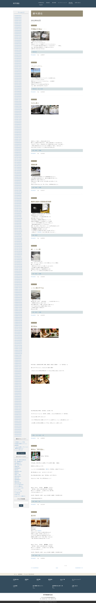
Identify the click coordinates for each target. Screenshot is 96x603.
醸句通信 (71, 2)
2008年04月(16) (18, 320)
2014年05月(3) (18, 200)
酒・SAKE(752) (18, 464)
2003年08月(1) (18, 412)
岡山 (34, 435)
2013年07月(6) (18, 216)
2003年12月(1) (18, 406)
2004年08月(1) (18, 393)
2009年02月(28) (18, 304)
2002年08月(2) (18, 422)
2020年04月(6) (18, 111)
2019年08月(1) (18, 124)
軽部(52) (17, 473)
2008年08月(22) (18, 314)
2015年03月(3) (18, 183)
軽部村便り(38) (18, 471)
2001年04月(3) (18, 431)
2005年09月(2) (18, 371)
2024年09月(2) (18, 40)
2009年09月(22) (18, 292)
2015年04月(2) (18, 182)
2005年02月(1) (18, 383)
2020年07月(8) (18, 106)
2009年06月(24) (18, 297)
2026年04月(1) (18, 15)
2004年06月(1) (18, 396)
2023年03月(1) (18, 61)
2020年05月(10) (18, 109)
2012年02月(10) (18, 244)
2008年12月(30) (18, 307)
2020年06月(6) (18, 107)
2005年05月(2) (18, 378)
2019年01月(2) (18, 135)
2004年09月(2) (18, 391)
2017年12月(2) (18, 157)
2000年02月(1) (18, 436)
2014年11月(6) (18, 190)
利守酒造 (16, 3)
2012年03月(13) (18, 243)
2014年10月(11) (18, 192)
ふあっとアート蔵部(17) (20, 496)
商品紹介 (48, 2)
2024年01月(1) (18, 48)
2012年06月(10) (18, 238)
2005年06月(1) (18, 376)
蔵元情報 (54, 2)
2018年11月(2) (18, 139)
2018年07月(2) (18, 145)
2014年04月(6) (18, 201)
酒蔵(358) (17, 466)
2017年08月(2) (18, 164)
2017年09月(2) (18, 162)
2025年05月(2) (18, 32)
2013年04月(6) (18, 221)
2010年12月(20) (18, 267)
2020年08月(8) (18, 104)
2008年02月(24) (18, 323)
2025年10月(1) (18, 23)
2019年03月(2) (18, 132)
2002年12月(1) (18, 421)
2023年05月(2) (18, 58)
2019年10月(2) (18, 121)
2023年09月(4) (18, 51)
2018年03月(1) (18, 152)
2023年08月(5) (18, 53)
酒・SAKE (40, 88)
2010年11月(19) (18, 269)
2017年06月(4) (18, 167)
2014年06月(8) (18, 198)
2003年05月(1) (18, 417)
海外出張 (35, 51)
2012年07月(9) (18, 236)
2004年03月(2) (18, 401)
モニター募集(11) (18, 486)
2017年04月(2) (18, 170)
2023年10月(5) (18, 50)
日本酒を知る (41, 2)
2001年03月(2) (18, 432)
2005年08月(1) (18, 373)
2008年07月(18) (18, 315)
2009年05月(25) (18, 299)
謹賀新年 (17, 445)
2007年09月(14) (18, 332)
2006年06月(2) (18, 356)
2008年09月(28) (18, 312)
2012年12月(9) (18, 228)
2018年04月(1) (18, 150)
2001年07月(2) (18, 426)
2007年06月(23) (18, 337)
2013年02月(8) (18, 225)
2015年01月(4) (18, 187)
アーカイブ (21, 12)
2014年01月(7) (18, 206)
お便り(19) (17, 494)
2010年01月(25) (18, 286)
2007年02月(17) (18, 343)
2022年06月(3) (18, 73)
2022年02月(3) (18, 78)
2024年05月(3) (18, 45)
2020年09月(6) (18, 103)
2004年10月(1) (18, 389)
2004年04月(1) (18, 399)
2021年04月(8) (18, 94)
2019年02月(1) (18, 134)
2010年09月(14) (18, 272)
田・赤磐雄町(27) (18, 461)
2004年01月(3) (18, 404)
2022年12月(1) (18, 66)
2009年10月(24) (18, 290)
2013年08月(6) (18, 215)
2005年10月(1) (18, 370)
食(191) (16, 469)
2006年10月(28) (18, 350)
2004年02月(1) (18, 403)
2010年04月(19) (18, 281)
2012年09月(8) (18, 233)
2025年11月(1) (18, 22)
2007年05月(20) (18, 338)
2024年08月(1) (18, 42)
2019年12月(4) (18, 117)
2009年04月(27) (18, 300)
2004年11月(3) (18, 388)
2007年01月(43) (18, 345)
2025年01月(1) (18, 35)
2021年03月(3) (18, 96)
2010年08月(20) (18, 274)
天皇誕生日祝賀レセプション (21, 443)
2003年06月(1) (18, 416)
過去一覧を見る (21, 453)
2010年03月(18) (18, 282)
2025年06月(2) (18, 30)
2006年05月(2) (18, 358)
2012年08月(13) (18, 234)
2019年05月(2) (18, 129)
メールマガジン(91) (19, 487)
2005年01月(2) (18, 384)
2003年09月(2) (18, 411)
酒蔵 (40, 150)
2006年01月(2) (18, 365)
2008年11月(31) (18, 309)
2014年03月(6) (18, 203)
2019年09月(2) (18, 122)
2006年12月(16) (18, 347)
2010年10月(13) (18, 271)
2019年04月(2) (18, 131)
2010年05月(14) (18, 279)
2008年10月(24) (18, 310)
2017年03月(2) (18, 172)
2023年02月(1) (18, 63)
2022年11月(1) (18, 68)
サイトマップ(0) (18, 491)
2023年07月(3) (18, 55)
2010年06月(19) (18, 277)
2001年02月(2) (18, 434)
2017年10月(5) (18, 160)
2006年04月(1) (18, 360)
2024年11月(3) (18, 37)
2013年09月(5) (18, 213)
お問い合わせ (78, 2)
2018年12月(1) (18, 137)
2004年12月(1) (18, 386)
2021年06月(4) (18, 91)
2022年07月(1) (18, 71)
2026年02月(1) (18, 17)
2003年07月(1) (18, 414)
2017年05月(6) (18, 168)
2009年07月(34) (18, 295)
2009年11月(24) (18, 289)
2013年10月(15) (18, 211)
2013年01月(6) (18, 226)
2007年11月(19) (18, 328)
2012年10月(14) (18, 231)
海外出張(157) (18, 476)
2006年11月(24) (18, 348)
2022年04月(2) (18, 76)
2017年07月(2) (18, 165)
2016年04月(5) (18, 175)
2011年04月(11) (18, 261)
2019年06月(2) (18, 127)
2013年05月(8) (18, 220)
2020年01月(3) (18, 116)
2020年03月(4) (18, 112)
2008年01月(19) (18, 325)
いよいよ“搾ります (19, 449)
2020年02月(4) (18, 114)
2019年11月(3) (18, 119)
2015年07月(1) (18, 177)
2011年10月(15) (18, 251)
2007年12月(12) (18, 327)
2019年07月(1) (18, 126)
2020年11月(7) (18, 99)
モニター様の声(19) (19, 484)
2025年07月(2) (18, 28)
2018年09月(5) (18, 142)
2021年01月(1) (18, 98)
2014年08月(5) (18, 195)
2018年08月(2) (18, 144)
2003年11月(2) (18, 408)
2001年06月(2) (18, 427)
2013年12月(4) (18, 208)
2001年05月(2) (18, 429)
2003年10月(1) (18, 409)
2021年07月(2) (18, 89)
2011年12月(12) (18, 248)
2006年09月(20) (18, 351)
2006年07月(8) (18, 355)
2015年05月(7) (18, 180)
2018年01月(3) (18, 155)
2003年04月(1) (18, 419)
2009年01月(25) (18, 305)
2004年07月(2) (18, 394)
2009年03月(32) (18, 302)
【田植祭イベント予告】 (20, 442)
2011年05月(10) (18, 259)
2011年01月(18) (18, 266)
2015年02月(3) (18, 185)
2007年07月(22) (18, 335)
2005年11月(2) (18, 368)
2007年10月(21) (18, 330)
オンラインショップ (62, 2)
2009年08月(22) (18, 294)
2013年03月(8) (18, 223)
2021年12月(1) (18, 81)
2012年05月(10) (18, 239)
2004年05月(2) (18, 398)
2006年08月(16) (18, 353)
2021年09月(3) (18, 86)
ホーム (15, 574)
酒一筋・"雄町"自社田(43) (20, 459)
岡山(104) (17, 481)
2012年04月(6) (18, 241)
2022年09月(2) (18, 70)
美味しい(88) (18, 474)
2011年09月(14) (18, 253)
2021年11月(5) (18, 83)
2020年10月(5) (18, 101)
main (57, 567)
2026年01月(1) (18, 18)
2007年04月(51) (18, 340)
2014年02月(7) (18, 205)
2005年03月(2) (18, 381)
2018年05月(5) (18, 149)
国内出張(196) (18, 482)
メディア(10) (18, 489)
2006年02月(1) (18, 363)
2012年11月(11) (18, 229)
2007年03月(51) (18, 342)
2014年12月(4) (18, 188)
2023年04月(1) (18, 60)
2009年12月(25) (18, 287)
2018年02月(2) (18, 154)
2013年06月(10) (18, 218)
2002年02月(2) (18, 424)
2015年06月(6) (18, 178)
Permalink (33, 54)
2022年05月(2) (18, 74)
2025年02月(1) (18, 33)
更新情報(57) (18, 479)
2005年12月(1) (18, 366)
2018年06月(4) (18, 147)
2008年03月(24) (18, 322)
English (41, 4)
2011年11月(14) (18, 249)
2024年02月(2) (18, 46)
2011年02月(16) (18, 264)
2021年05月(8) (18, 93)
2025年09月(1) (18, 25)
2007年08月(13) (18, 333)
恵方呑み (39, 530)
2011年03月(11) (18, 262)
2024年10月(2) (18, 38)
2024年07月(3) (18, 43)
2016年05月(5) (18, 173)
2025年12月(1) (18, 20)
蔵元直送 (39, 232)
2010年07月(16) (18, 276)
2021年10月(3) (18, 84)
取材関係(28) (18, 468)
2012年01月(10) (18, 246)
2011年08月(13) (18, 254)
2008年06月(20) (18, 317)
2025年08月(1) (18, 27)
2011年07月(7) (18, 256)
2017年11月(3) (18, 159)
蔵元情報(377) (18, 463)
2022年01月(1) (18, 79)
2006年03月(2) (18, 361)
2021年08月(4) (18, 88)
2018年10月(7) (18, 140)
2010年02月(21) (18, 284)
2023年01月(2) (18, 65)
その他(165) (17, 492)
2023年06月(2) (18, 56)
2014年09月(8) (18, 193)
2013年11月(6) (18, 210)
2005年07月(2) (18, 375)
